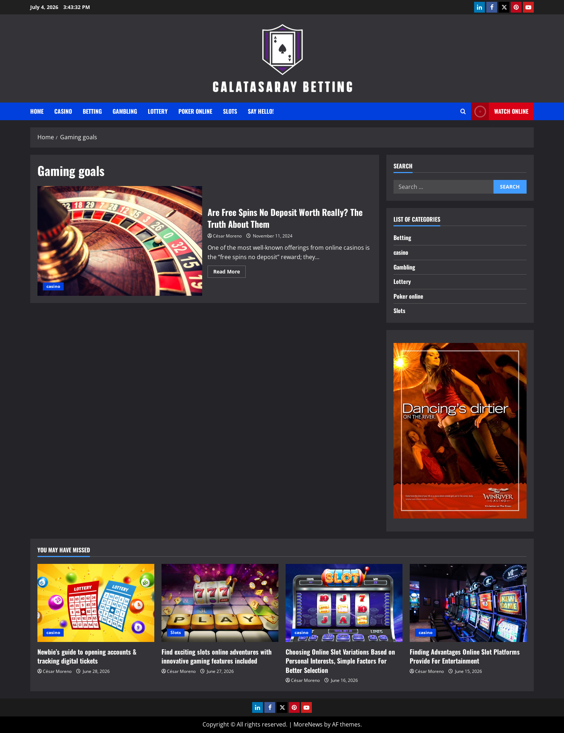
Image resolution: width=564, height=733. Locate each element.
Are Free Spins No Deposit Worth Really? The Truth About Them (119, 241)
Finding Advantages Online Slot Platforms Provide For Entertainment (465, 656)
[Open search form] (463, 111)
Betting (92, 111)
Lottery (158, 111)
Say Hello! (261, 111)
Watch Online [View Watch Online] (499, 111)
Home (37, 111)
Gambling (125, 111)
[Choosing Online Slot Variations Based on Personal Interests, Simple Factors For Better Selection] (344, 603)
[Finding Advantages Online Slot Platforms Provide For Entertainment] (468, 603)
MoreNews (308, 724)
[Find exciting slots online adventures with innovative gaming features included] (220, 603)
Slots (230, 111)
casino (63, 111)
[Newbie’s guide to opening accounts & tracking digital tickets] (95, 603)
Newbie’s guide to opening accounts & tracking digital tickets (86, 656)
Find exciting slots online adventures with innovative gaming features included (217, 656)
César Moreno (227, 236)
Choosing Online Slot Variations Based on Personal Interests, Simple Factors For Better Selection (340, 660)
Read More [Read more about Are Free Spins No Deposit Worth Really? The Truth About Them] (229, 273)
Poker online (195, 111)
